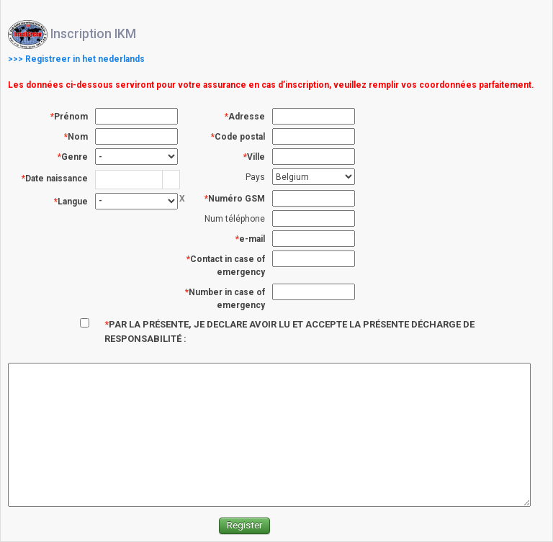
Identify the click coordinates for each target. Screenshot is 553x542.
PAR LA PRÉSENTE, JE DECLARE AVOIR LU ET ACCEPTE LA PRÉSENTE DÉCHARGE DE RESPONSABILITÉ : (289, 331)
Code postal (240, 137)
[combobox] (129, 179)
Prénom (71, 117)
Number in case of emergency (227, 298)
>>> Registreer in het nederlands (76, 59)
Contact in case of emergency (227, 265)
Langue (73, 202)
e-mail (252, 239)
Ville (256, 157)
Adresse (246, 117)
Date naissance (56, 178)
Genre (74, 157)
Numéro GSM (236, 199)
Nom (78, 137)
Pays (255, 177)
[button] (170, 180)
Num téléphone (234, 219)
